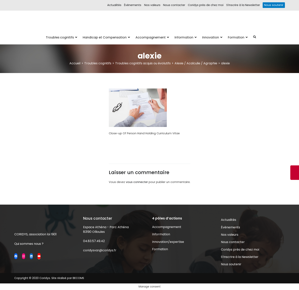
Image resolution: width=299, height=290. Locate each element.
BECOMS (78, 278)
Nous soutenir (273, 5)
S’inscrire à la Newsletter (243, 5)
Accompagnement (150, 37)
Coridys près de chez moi (205, 5)
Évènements (132, 5)
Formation (236, 37)
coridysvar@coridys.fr (99, 250)
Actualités (114, 5)
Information (184, 37)
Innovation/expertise (168, 242)
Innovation (210, 37)
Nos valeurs (152, 5)
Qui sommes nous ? (28, 244)
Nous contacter (174, 5)
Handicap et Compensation (105, 37)
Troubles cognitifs (60, 37)
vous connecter (137, 182)
